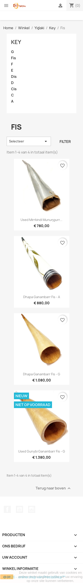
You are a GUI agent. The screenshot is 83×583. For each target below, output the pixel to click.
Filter (65, 141)
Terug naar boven (54, 488)
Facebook (7, 509)
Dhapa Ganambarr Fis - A (41, 297)
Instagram (31, 509)
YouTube (19, 509)
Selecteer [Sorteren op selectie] (28, 141)
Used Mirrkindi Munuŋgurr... (41, 220)
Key (16, 42)
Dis (14, 76)
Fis (13, 58)
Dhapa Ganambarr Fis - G (41, 374)
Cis (14, 89)
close (6, 577)
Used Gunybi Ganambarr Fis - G (41, 451)
